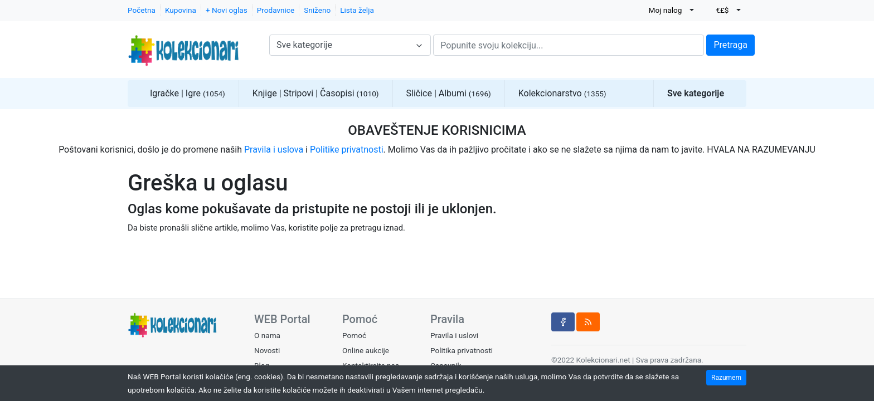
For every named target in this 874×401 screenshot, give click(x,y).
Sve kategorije (695, 93)
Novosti (267, 350)
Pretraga (730, 45)
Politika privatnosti (461, 350)
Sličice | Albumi (448, 93)
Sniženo (317, 10)
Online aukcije (365, 350)
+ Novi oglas (226, 10)
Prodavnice (275, 10)
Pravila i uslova (273, 149)
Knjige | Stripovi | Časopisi (316, 93)
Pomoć (354, 335)
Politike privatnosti (346, 149)
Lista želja (357, 10)
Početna (142, 10)
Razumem (726, 378)
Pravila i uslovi (454, 335)
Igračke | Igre (187, 93)
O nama (267, 335)
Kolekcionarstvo (562, 93)
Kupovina (180, 10)
